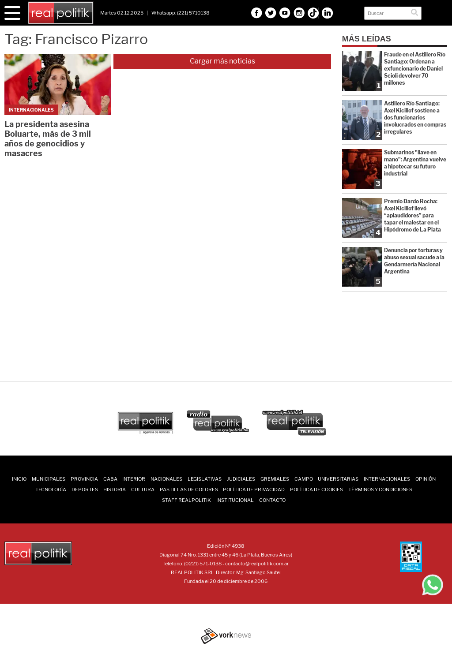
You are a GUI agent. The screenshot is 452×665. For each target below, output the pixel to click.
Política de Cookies (316, 489)
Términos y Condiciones (380, 489)
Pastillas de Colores (189, 489)
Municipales (48, 479)
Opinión (425, 479)
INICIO (19, 479)
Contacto (272, 500)
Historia (114, 489)
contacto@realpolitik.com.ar (257, 563)
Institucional (235, 500)
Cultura (142, 489)
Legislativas (205, 479)
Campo (303, 479)
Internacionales (387, 479)
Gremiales (274, 479)
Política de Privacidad (254, 489)
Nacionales (166, 479)
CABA (110, 479)
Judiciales (241, 479)
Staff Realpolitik (186, 500)
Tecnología (50, 489)
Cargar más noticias (222, 61)
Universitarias (338, 479)
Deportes (85, 489)
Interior (133, 479)
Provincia (84, 479)
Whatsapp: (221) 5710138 (180, 13)
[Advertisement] (226, 327)
